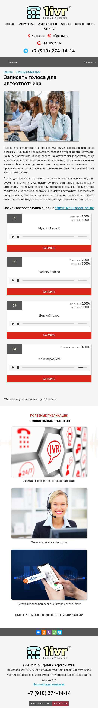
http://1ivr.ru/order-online (74, 208)
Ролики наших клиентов (49, 421)
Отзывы (66, 23)
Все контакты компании (49, 684)
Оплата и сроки (47, 23)
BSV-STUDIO (60, 703)
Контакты (38, 36)
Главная (9, 23)
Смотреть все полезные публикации (49, 615)
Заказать (90, 62)
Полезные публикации (28, 72)
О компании (26, 23)
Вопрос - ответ (84, 23)
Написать (52, 43)
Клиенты (49, 28)
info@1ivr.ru (60, 36)
